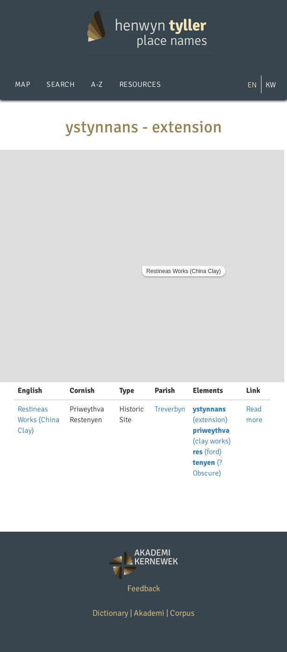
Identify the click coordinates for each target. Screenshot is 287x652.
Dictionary (110, 613)
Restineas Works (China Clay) (183, 271)
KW (271, 85)
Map (22, 84)
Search (60, 84)
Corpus (182, 613)
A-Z (97, 84)
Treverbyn (170, 409)
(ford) (207, 451)
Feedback (143, 588)
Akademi (149, 613)
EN (252, 85)
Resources (140, 84)
